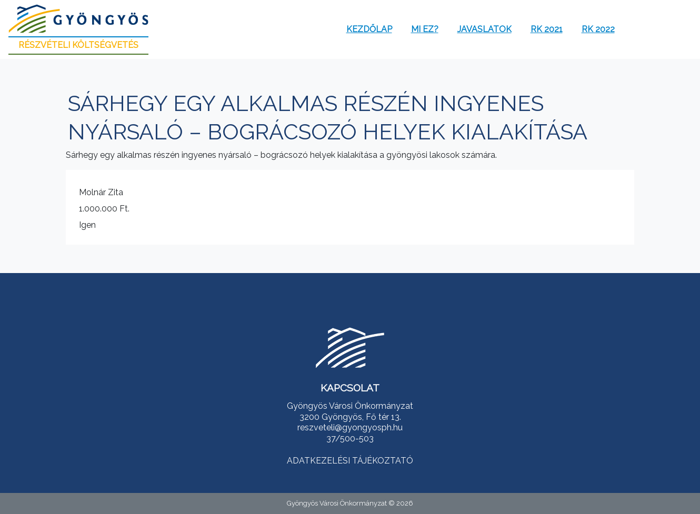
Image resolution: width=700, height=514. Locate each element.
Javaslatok (484, 29)
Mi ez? (424, 29)
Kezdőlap (369, 29)
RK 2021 (547, 29)
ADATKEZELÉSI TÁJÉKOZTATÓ (350, 461)
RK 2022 (598, 29)
